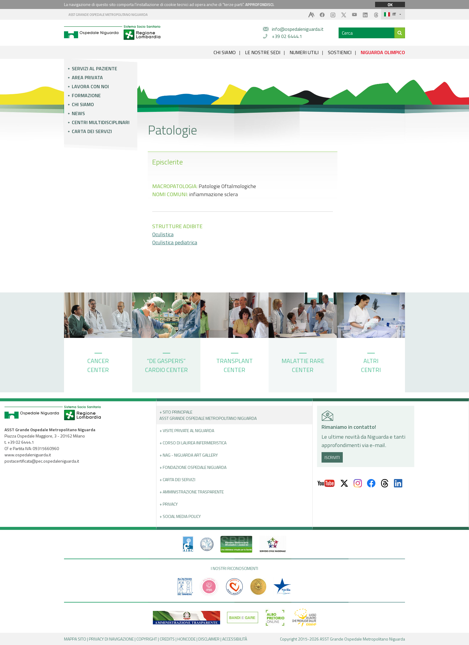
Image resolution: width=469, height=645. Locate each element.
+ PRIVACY (168, 504)
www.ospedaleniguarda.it (27, 455)
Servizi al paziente (94, 68)
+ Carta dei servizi (177, 479)
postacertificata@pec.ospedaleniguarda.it (41, 461)
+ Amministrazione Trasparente (191, 492)
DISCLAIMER (209, 639)
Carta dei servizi (92, 131)
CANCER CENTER (98, 363)
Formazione (86, 95)
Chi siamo (83, 104)
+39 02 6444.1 (287, 36)
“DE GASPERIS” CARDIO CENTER (166, 363)
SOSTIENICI (339, 52)
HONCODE (186, 639)
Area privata (87, 77)
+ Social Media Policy (180, 516)
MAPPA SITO (75, 639)
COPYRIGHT (146, 639)
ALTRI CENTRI (371, 363)
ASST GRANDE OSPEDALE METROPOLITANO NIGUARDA (108, 14)
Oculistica (162, 234)
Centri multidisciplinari (101, 122)
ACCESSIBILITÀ (234, 639)
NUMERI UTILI (304, 52)
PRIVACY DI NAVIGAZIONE (111, 639)
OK (390, 4)
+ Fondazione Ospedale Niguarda (192, 467)
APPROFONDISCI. (259, 4)
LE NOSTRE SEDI (262, 52)
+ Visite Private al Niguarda (186, 430)
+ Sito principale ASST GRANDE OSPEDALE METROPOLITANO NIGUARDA (208, 415)
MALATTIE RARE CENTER (302, 363)
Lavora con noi (90, 86)
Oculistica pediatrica (174, 242)
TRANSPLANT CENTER (234, 363)
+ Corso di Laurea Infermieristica (192, 443)
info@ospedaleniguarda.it (298, 29)
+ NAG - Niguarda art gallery (188, 455)
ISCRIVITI (332, 457)
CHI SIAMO (225, 52)
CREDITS (167, 639)
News (78, 113)
